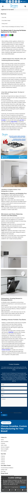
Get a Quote (4, 450)
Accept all (23, 487)
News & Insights (4, 449)
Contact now (6, 422)
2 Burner (3, 456)
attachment (4, 410)
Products (3, 443)
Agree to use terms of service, (11, 412)
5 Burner (3, 461)
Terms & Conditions (18, 412)
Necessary (5, 489)
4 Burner (3, 459)
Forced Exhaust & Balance (7, 467)
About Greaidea (4, 441)
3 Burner (3, 458)
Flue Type (3, 471)
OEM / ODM (4, 445)
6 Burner (3, 463)
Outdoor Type (4, 469)
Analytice (11, 489)
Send (4, 415)
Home (2, 439)
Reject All (7, 487)
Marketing (24, 489)
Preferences (18, 489)
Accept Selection (14, 487)
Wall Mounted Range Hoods (7, 475)
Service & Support (5, 447)
